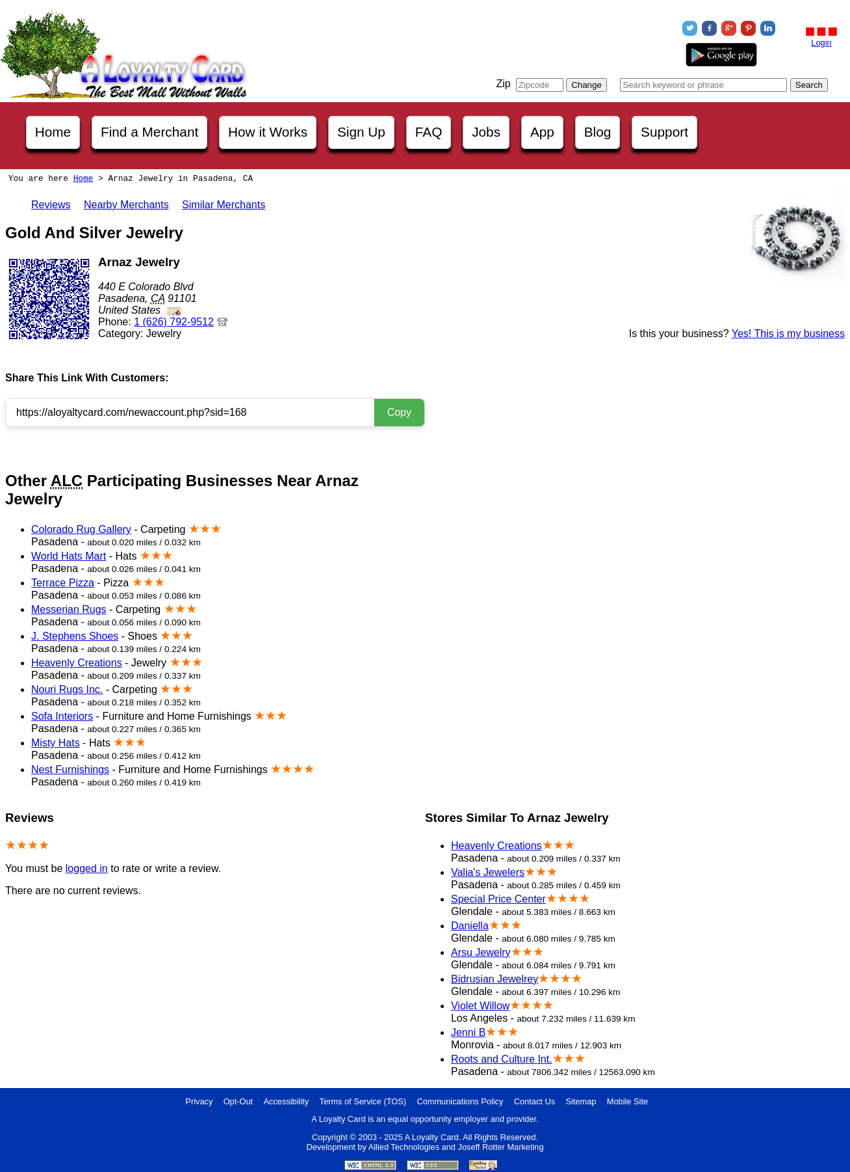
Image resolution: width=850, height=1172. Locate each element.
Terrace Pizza (62, 582)
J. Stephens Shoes (74, 636)
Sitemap (580, 1101)
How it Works (267, 131)
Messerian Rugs (69, 609)
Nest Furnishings (70, 769)
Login (821, 43)
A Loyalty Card (431, 1137)
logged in (87, 868)
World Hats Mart (68, 556)
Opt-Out (238, 1101)
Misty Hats (55, 742)
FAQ (429, 131)
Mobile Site (627, 1101)
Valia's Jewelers (487, 872)
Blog (598, 131)
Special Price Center (498, 899)
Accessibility (286, 1101)
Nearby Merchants (126, 204)
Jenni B (468, 1032)
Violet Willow (480, 1005)
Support (664, 131)
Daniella (470, 925)
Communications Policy (460, 1101)
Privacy (198, 1101)
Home (53, 131)
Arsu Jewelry (481, 952)
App (542, 131)
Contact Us (534, 1101)
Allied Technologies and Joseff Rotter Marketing (456, 1147)
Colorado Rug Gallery (81, 529)
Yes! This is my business (788, 333)
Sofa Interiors (62, 716)
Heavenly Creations (76, 662)
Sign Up (361, 131)
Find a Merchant (149, 131)
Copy (399, 412)
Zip (503, 83)
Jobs (486, 131)
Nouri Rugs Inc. (67, 689)
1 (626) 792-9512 (174, 321)
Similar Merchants (223, 204)
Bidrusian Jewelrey (494, 979)
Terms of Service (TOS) (363, 1101)
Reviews (50, 204)
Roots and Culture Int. (501, 1059)
